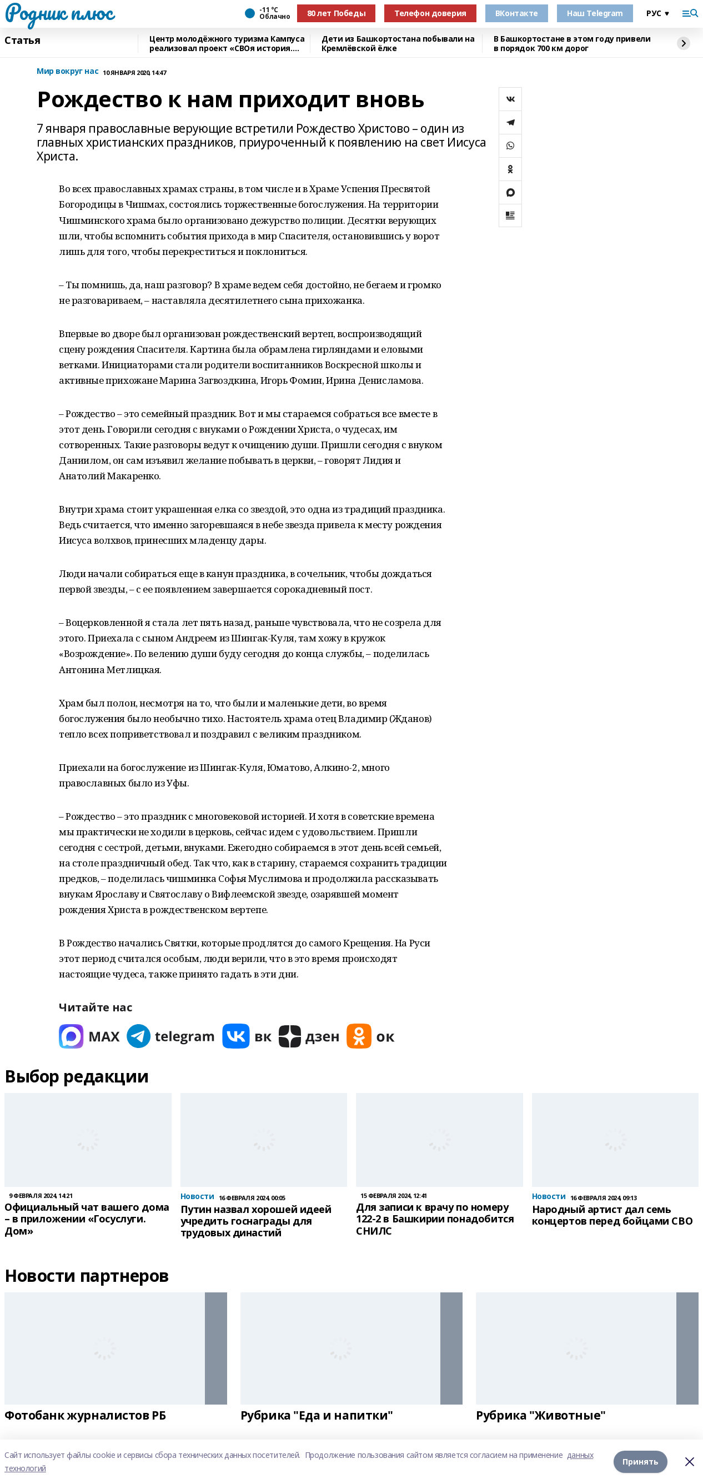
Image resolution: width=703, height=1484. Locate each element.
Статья (22, 40)
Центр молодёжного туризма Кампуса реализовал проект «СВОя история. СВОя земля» (226, 43)
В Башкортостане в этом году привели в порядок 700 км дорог (572, 43)
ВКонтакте (516, 13)
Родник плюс (58, 12)
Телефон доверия (430, 13)
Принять (640, 1461)
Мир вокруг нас (67, 71)
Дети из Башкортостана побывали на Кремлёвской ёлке (398, 43)
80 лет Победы (336, 13)
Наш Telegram (595, 13)
